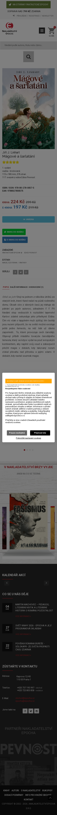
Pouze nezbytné (17, 433)
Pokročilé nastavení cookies (28, 438)
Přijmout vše (40, 433)
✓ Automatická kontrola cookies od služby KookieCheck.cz (22, 385)
